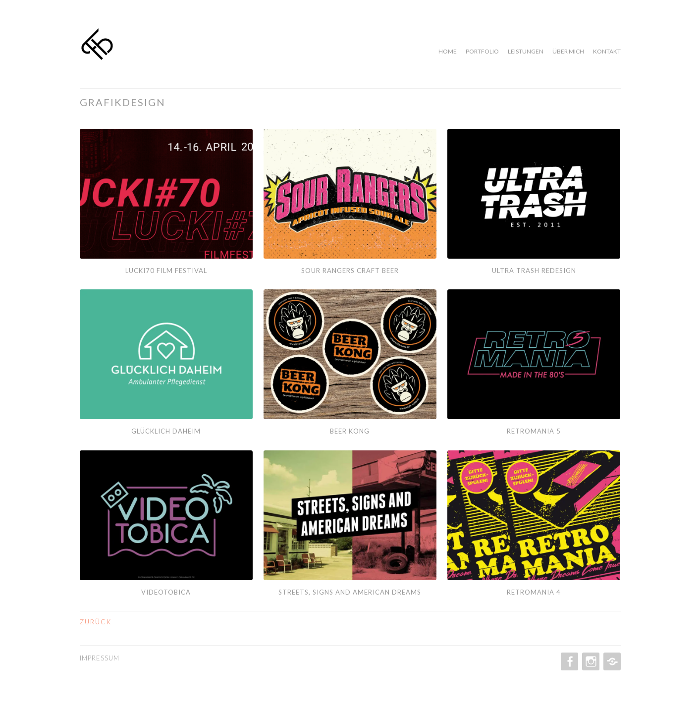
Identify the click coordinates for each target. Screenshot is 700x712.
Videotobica (166, 592)
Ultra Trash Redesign (534, 270)
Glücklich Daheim (166, 431)
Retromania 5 (534, 431)
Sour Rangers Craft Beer (350, 270)
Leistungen (525, 51)
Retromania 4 (534, 592)
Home (447, 51)
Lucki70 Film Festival (166, 270)
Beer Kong (350, 431)
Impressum (99, 658)
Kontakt (607, 51)
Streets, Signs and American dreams (349, 592)
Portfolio (482, 51)
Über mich (568, 51)
